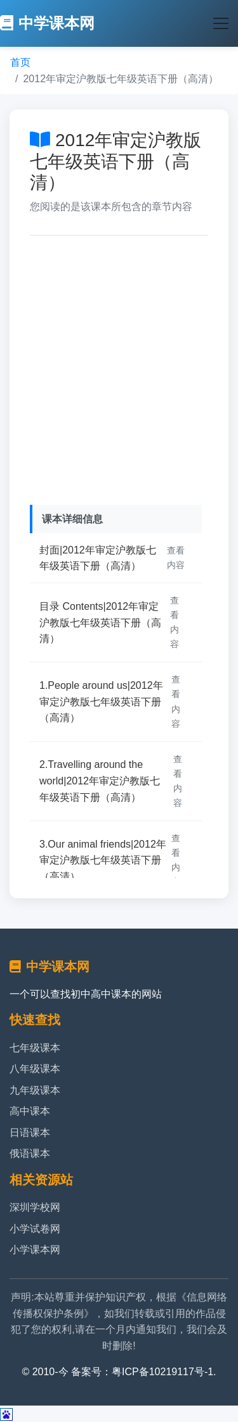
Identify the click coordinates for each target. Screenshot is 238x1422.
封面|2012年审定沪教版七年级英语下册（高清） (97, 558)
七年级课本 (35, 1047)
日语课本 (30, 1132)
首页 (20, 62)
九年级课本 (35, 1090)
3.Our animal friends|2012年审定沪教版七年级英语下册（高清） (102, 860)
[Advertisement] (119, 367)
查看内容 (176, 557)
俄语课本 (30, 1153)
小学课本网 (35, 1249)
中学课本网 (47, 23)
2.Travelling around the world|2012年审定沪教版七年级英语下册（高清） (99, 780)
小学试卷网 (35, 1228)
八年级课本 (35, 1068)
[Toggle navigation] (221, 23)
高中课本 (30, 1111)
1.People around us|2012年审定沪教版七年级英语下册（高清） (101, 701)
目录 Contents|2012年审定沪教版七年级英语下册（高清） (100, 622)
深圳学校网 (35, 1207)
